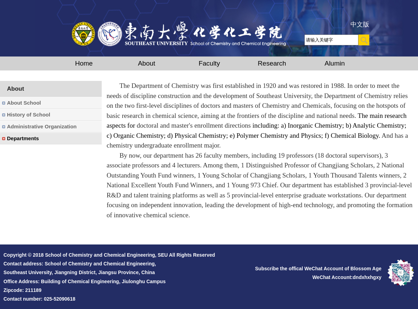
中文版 (359, 24)
